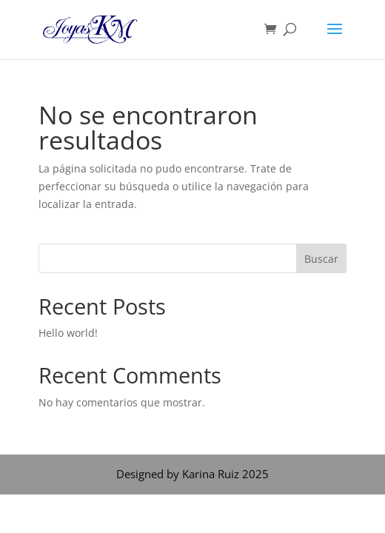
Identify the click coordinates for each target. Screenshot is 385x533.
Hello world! (68, 333)
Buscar (321, 259)
